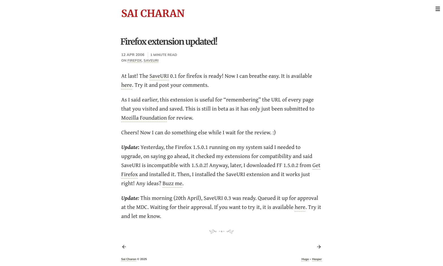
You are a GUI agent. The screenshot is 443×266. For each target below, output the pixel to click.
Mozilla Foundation (144, 118)
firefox (134, 60)
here (126, 85)
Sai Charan (152, 13)
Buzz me (172, 183)
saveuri (151, 60)
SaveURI (159, 76)
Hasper (317, 259)
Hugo (305, 259)
